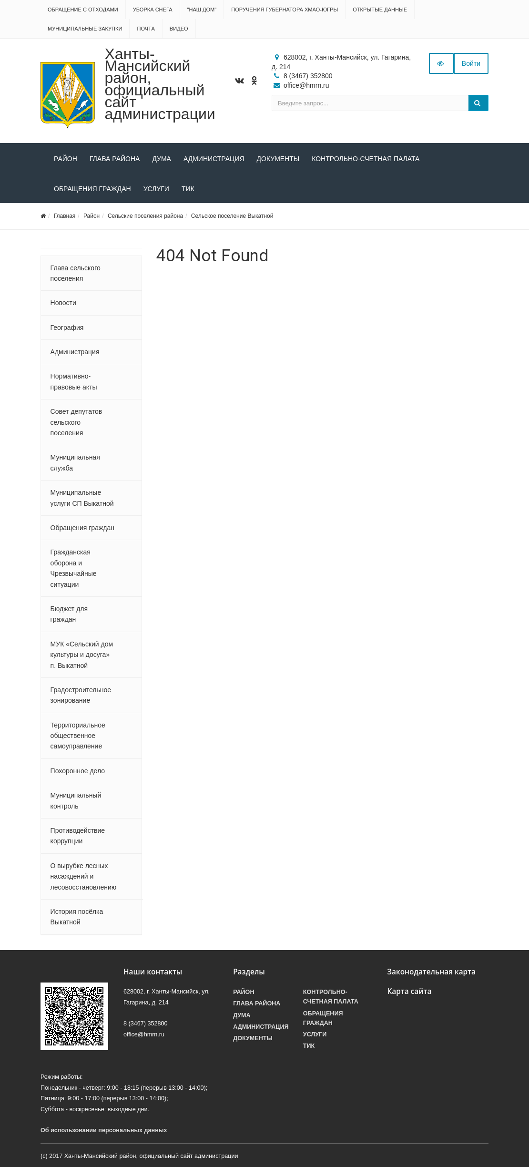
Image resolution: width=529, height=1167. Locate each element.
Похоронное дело (78, 771)
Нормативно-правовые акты (74, 381)
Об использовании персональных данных (104, 1130)
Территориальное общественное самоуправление (78, 735)
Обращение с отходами (83, 9)
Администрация (213, 159)
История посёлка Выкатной (77, 917)
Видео (179, 28)
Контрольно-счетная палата (365, 159)
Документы (278, 159)
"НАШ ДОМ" (202, 9)
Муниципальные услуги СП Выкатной (82, 498)
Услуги (156, 189)
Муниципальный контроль (76, 800)
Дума (161, 159)
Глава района (115, 159)
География (67, 327)
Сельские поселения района (145, 216)
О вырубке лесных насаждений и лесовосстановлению (84, 876)
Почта (145, 28)
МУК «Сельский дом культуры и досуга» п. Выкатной (82, 654)
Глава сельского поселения (76, 273)
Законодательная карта (431, 972)
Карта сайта (409, 991)
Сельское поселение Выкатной (232, 216)
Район (65, 159)
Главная (65, 216)
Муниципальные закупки (85, 28)
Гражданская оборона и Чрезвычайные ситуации (74, 568)
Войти (471, 63)
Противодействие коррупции (78, 836)
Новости (63, 303)
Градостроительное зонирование (81, 695)
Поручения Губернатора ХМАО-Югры (284, 9)
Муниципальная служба (75, 462)
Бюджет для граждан (69, 614)
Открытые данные (380, 9)
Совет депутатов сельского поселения (76, 422)
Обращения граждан (92, 189)
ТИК (188, 189)
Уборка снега (153, 9)
